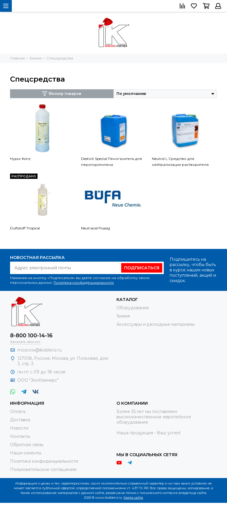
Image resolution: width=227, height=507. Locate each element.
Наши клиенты (25, 453)
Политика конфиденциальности (83, 282)
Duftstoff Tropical (25, 228)
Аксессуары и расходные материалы (155, 324)
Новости (19, 428)
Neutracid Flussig (95, 228)
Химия (123, 316)
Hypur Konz (20, 158)
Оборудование (132, 307)
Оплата (17, 411)
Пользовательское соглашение (43, 469)
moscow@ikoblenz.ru (39, 350)
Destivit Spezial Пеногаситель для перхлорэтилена (111, 161)
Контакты (20, 436)
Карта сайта (133, 497)
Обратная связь (26, 444)
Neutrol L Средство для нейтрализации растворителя (180, 161)
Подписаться (141, 267)
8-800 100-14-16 (31, 335)
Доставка (20, 419)
